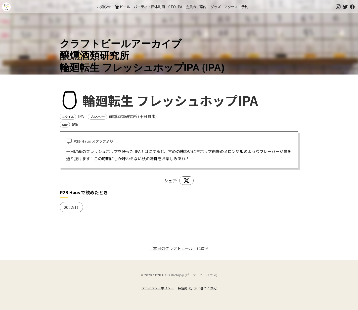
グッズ (215, 6)
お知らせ (104, 6)
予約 (244, 6)
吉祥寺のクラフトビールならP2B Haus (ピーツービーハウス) (6, 6)
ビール (122, 6)
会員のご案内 (196, 6)
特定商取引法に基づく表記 (197, 288)
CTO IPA (175, 6)
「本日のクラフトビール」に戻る (179, 248)
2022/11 (71, 207)
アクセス (231, 6)
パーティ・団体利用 (149, 6)
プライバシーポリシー (157, 288)
